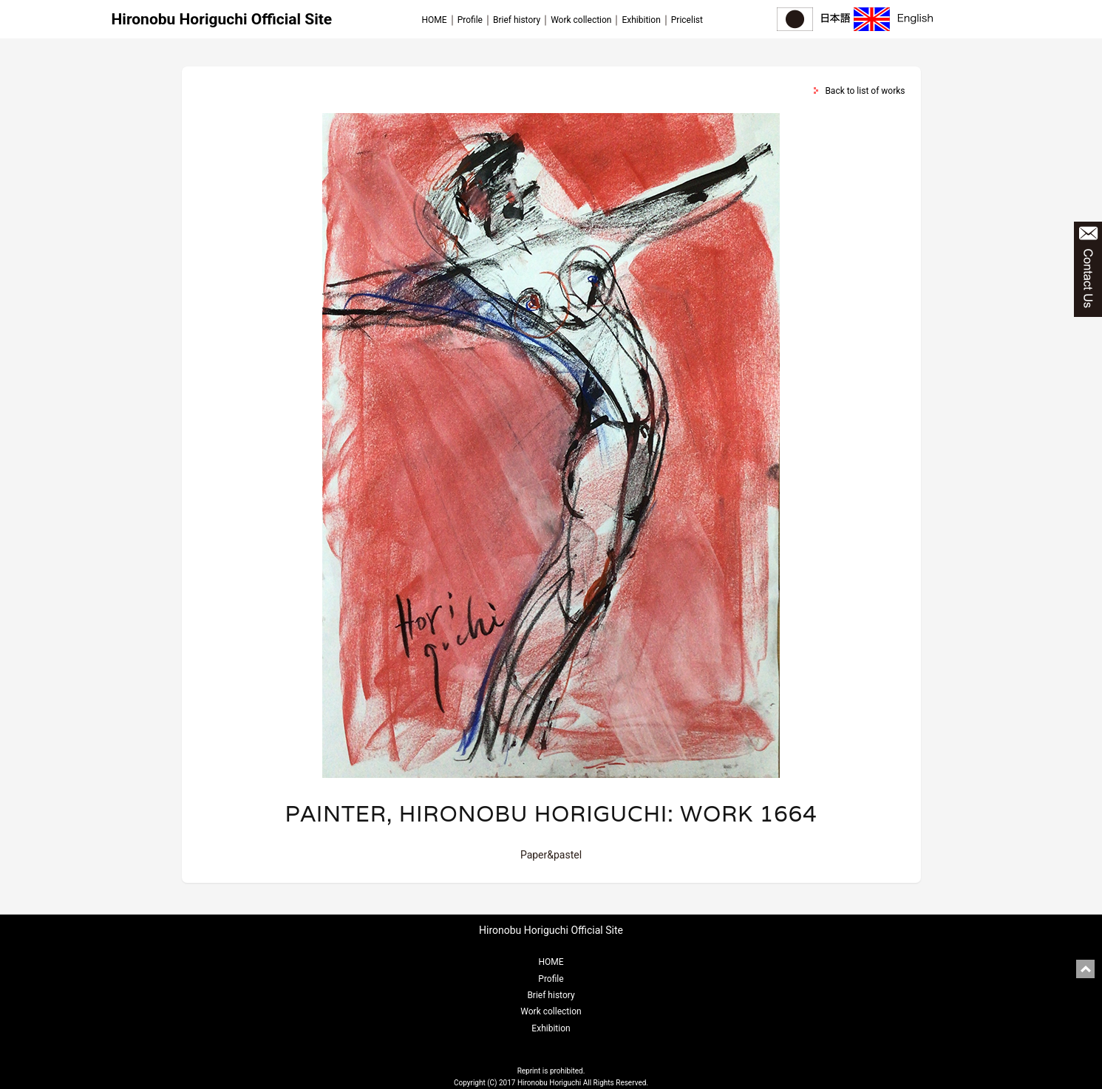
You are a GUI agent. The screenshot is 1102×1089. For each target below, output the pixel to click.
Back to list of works (865, 91)
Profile (470, 20)
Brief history (516, 20)
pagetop (1085, 969)
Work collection (581, 20)
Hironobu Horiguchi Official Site (222, 19)
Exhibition (641, 20)
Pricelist (687, 20)
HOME (434, 20)
